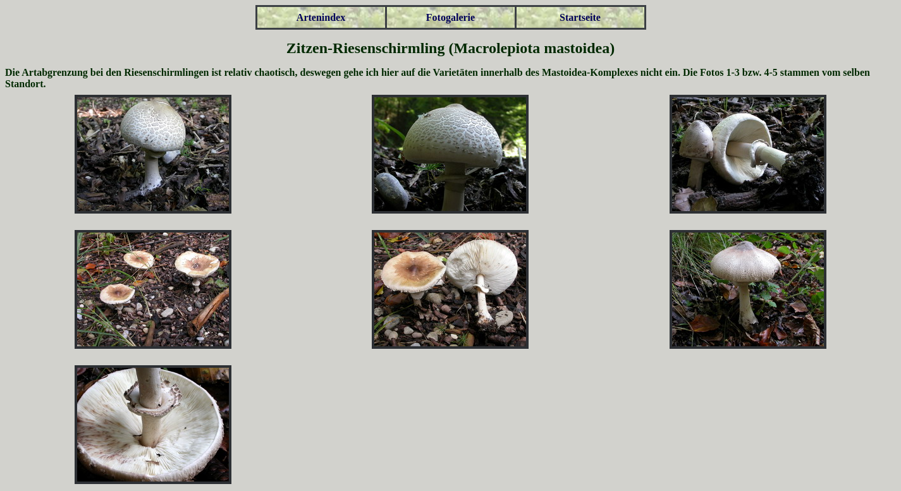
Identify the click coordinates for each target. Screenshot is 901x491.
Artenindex (321, 17)
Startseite (580, 17)
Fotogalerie (450, 17)
